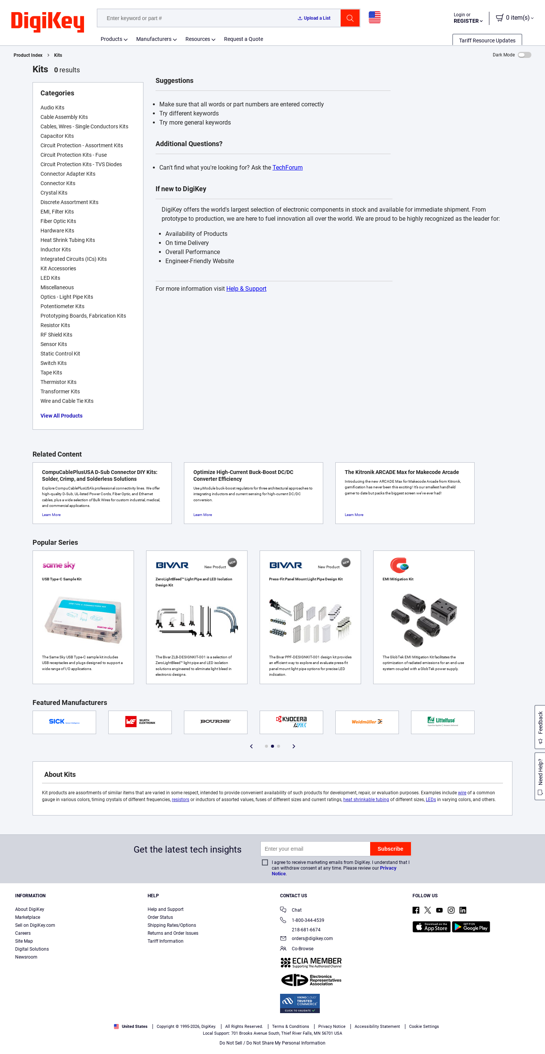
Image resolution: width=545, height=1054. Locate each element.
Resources (197, 39)
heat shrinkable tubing (366, 799)
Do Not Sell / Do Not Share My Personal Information (272, 1043)
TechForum (287, 167)
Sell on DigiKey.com (35, 925)
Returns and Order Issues (173, 933)
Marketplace (27, 917)
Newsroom (26, 957)
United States (131, 1026)
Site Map (24, 941)
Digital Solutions (32, 949)
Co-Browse (296, 949)
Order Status (160, 917)
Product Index (28, 55)
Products (111, 39)
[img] (47, 22)
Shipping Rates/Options (172, 925)
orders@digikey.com (306, 939)
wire (462, 792)
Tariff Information (166, 941)
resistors (180, 799)
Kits (58, 55)
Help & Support (246, 288)
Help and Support (166, 909)
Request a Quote (243, 39)
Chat (291, 910)
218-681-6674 (300, 929)
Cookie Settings (424, 1026)
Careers (23, 933)
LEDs (431, 799)
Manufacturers (153, 39)
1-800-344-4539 (302, 921)
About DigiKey (29, 909)
